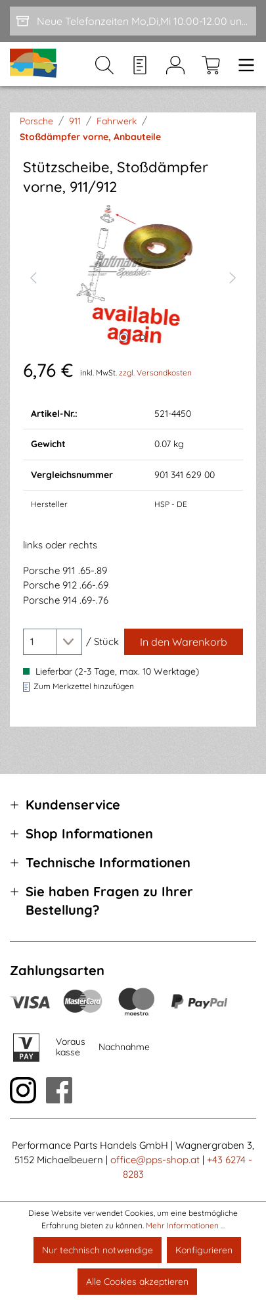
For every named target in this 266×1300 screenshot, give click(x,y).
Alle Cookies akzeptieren (137, 1282)
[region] (133, 276)
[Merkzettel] (140, 64)
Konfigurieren (204, 1250)
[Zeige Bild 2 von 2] (142, 337)
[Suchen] (104, 64)
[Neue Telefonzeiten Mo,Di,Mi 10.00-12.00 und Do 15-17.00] (133, 21)
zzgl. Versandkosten (155, 372)
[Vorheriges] (33, 276)
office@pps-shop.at (155, 1159)
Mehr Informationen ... (185, 1225)
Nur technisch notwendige (97, 1250)
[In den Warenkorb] (183, 642)
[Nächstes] (233, 276)
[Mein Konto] (175, 64)
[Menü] (242, 64)
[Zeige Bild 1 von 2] (123, 337)
